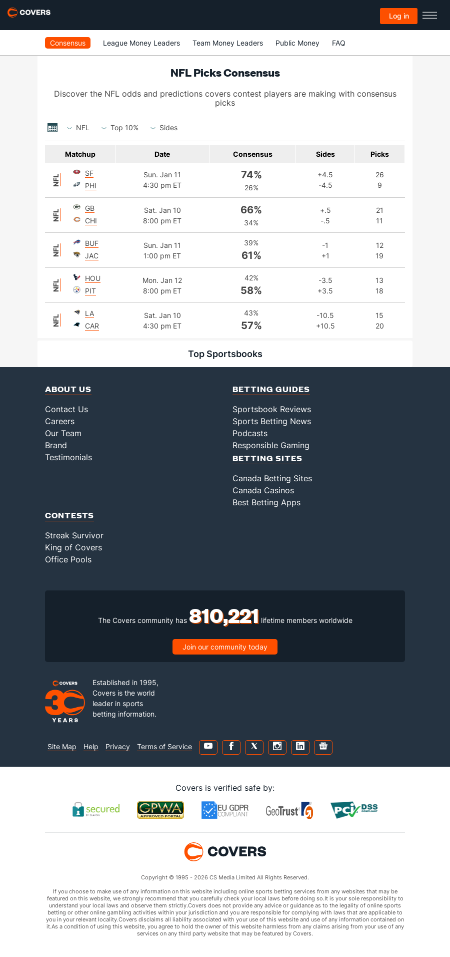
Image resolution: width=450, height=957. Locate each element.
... (53, 127)
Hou (92, 278)
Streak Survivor (74, 535)
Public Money (298, 43)
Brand (56, 445)
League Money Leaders (141, 43)
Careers (59, 421)
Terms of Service (164, 746)
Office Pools (68, 559)
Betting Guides (271, 389)
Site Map (62, 746)
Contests (69, 515)
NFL (56, 179)
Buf (91, 243)
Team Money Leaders (227, 43)
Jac (91, 255)
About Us (68, 389)
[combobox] (83, 128)
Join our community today (225, 647)
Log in (399, 16)
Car (92, 326)
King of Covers (73, 547)
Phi (90, 185)
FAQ (339, 43)
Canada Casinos (263, 490)
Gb (89, 208)
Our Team (63, 433)
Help (91, 746)
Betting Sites (267, 458)
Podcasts (250, 433)
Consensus (68, 43)
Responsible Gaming (271, 445)
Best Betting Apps (266, 502)
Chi (91, 220)
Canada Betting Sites (272, 478)
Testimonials (68, 457)
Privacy (118, 746)
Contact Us (66, 409)
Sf (89, 173)
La (89, 313)
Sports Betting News (271, 421)
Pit (90, 290)
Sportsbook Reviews (271, 409)
